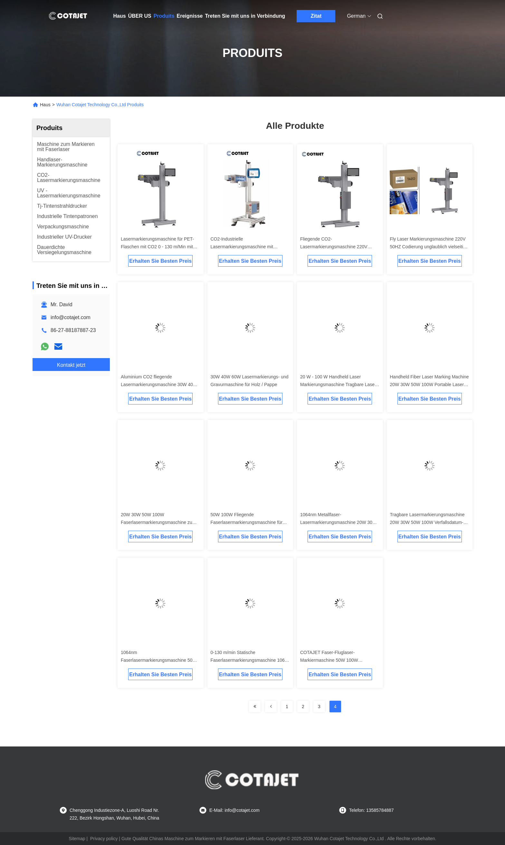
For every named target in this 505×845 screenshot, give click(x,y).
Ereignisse (190, 16)
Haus (119, 16)
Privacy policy (104, 838)
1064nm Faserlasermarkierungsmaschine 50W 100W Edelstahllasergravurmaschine (159, 660)
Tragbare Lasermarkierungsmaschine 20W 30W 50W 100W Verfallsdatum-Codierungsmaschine (427, 522)
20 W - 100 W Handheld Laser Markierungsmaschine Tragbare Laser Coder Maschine (338, 384)
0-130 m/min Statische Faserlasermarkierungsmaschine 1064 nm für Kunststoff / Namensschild (249, 660)
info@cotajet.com (71, 317)
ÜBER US (139, 16)
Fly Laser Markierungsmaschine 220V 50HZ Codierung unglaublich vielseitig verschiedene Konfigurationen (428, 246)
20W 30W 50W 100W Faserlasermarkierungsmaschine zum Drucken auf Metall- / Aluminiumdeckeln (160, 522)
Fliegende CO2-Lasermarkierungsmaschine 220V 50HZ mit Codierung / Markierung (333, 246)
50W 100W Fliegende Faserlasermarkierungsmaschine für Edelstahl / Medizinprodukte (246, 522)
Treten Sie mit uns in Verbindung (245, 16)
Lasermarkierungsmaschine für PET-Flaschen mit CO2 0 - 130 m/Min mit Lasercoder (157, 246)
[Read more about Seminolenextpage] (255, 706)
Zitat (316, 16)
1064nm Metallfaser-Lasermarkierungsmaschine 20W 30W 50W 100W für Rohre (338, 522)
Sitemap (77, 838)
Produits (164, 16)
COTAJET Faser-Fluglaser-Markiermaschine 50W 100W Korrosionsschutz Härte (329, 660)
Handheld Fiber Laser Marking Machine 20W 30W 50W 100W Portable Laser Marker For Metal (429, 384)
